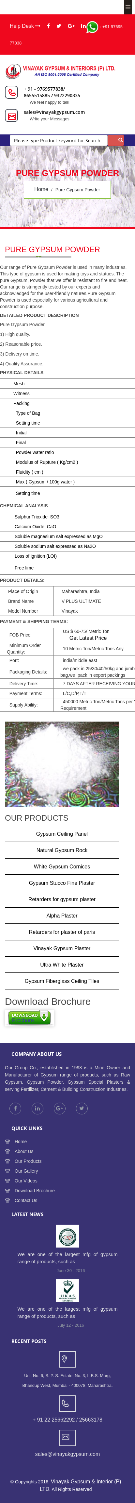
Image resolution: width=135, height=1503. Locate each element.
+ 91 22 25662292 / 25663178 (67, 1420)
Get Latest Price (88, 638)
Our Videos (26, 1180)
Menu (128, 7)
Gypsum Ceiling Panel (62, 834)
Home (21, 1141)
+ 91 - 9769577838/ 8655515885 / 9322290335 (52, 92)
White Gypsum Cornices (62, 866)
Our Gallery (26, 1171)
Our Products (28, 1161)
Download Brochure (35, 1190)
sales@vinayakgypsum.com (54, 112)
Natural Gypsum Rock (62, 850)
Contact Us (26, 1200)
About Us (24, 1151)
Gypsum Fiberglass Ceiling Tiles (62, 981)
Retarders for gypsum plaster (62, 899)
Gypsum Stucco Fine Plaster (62, 883)
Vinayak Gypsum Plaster (62, 948)
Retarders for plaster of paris (62, 932)
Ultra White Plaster (61, 965)
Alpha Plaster (61, 915)
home (41, 189)
